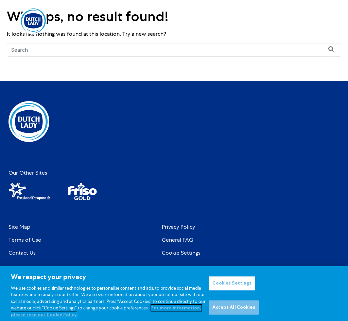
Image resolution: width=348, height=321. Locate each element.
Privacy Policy (178, 227)
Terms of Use (24, 240)
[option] (306, 21)
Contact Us (22, 253)
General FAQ (177, 240)
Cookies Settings (231, 287)
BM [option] (306, 21)
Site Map (19, 227)
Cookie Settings (181, 253)
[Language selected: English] (306, 21)
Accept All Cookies (233, 311)
